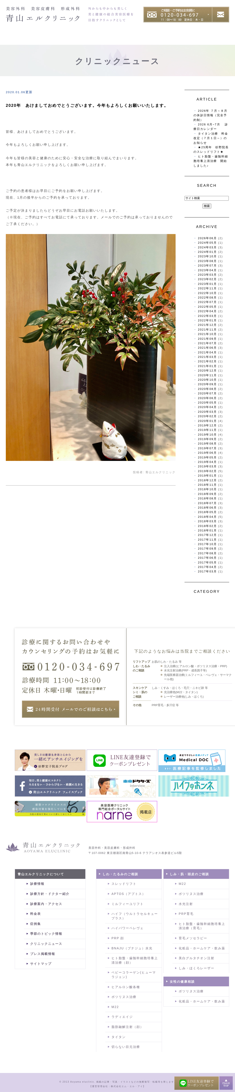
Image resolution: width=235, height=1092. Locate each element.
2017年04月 (207, 567)
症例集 (192, 39)
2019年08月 (207, 443)
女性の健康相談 (182, 981)
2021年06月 (207, 347)
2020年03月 (207, 411)
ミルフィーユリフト (127, 904)
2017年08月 (207, 553)
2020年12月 (207, 370)
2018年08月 (207, 498)
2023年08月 (207, 261)
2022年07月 (207, 302)
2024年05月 (207, 242)
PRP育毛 (186, 914)
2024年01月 (207, 252)
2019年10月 (207, 434)
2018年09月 (207, 494)
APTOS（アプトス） (128, 894)
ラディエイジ (122, 1017)
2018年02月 (207, 526)
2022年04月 (207, 311)
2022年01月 (207, 320)
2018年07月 (207, 503)
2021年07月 (207, 343)
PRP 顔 (117, 938)
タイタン (118, 1037)
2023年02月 (207, 279)
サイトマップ (41, 963)
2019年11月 (207, 430)
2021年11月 (207, 329)
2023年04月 (207, 270)
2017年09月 (207, 548)
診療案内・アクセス (46, 904)
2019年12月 (207, 425)
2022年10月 (207, 293)
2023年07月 (207, 265)
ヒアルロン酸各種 (125, 987)
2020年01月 (207, 421)
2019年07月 (207, 448)
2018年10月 (207, 489)
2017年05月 (207, 562)
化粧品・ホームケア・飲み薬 (202, 948)
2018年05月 (207, 512)
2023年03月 (207, 274)
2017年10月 (207, 544)
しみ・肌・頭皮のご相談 (189, 874)
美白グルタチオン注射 (196, 958)
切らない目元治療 (125, 1047)
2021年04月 (207, 352)
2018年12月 (207, 480)
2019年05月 (207, 457)
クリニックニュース (46, 944)
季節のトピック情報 (46, 933)
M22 (115, 1007)
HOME (14, 39)
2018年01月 (207, 530)
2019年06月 (207, 452)
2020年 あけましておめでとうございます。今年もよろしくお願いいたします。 (87, 105)
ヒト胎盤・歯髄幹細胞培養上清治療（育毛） (202, 926)
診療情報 (37, 884)
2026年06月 (207, 238)
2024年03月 (207, 247)
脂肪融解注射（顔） (127, 1027)
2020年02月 (207, 416)
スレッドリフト (123, 884)
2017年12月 (207, 535)
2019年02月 (207, 471)
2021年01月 (207, 366)
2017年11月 (207, 539)
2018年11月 (207, 484)
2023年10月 (207, 256)
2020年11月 (207, 375)
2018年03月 (207, 521)
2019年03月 (207, 466)
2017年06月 (207, 557)
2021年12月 (207, 325)
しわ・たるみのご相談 (120, 874)
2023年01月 (207, 284)
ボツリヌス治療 (123, 997)
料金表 (219, 39)
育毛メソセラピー (193, 938)
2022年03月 (207, 316)
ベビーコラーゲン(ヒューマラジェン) (133, 975)
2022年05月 (207, 306)
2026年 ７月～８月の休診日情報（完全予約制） (210, 115)
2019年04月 (207, 462)
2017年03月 (207, 571)
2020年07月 (207, 393)
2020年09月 (207, 384)
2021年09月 (207, 338)
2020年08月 (207, 389)
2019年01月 (207, 475)
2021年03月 (207, 357)
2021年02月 (207, 361)
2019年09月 (207, 439)
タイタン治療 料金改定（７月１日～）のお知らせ (210, 138)
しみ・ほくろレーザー (196, 968)
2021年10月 (207, 334)
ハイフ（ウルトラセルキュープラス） (134, 916)
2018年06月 (207, 507)
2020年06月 (207, 398)
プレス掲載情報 (42, 954)
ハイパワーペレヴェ (127, 928)
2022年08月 (207, 297)
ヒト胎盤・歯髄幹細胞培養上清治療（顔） (134, 960)
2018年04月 (207, 516)
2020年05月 (207, 402)
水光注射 (186, 904)
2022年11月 (207, 288)
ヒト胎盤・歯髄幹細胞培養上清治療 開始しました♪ (210, 161)
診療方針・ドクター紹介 (49, 894)
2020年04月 (207, 407)
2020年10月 (207, 379)
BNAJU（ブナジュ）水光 (132, 948)
